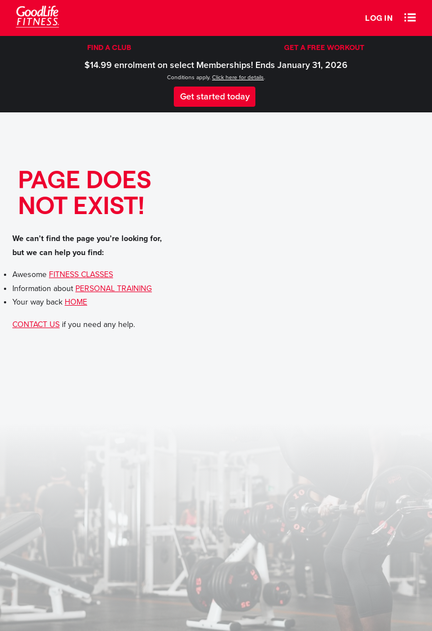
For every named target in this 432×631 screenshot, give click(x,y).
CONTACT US (36, 324)
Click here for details (238, 77)
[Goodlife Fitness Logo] (37, 18)
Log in (379, 17)
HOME (76, 302)
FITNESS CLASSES (81, 274)
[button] (410, 18)
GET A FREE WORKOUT (324, 47)
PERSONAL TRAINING (113, 288)
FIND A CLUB (109, 47)
